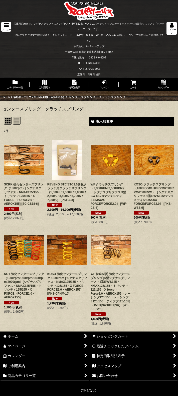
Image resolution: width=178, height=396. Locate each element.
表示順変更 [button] (102, 121)
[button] (6, 27)
